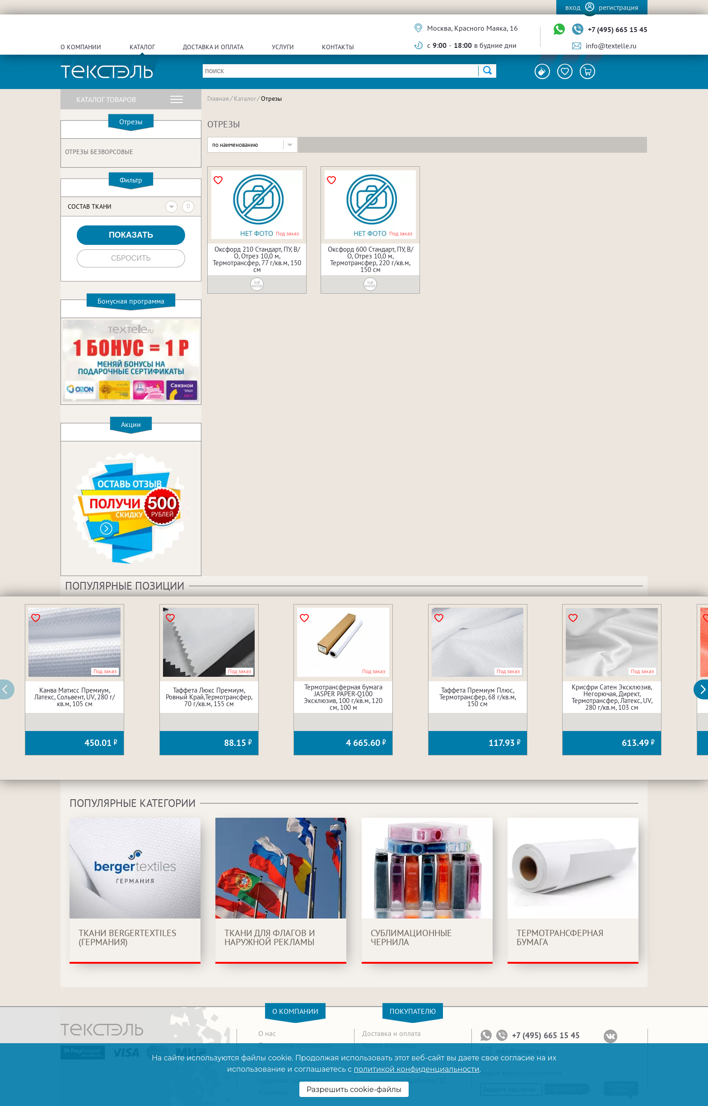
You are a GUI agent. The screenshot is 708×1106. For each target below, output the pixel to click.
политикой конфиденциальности (416, 1069)
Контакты (338, 47)
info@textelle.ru (611, 45)
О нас (267, 1033)
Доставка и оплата (213, 47)
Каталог (142, 47)
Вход (573, 7)
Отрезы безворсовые (99, 152)
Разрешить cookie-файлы (354, 1089)
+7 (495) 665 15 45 (617, 29)
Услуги (283, 47)
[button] (705, 689)
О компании (81, 47)
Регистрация (618, 7)
